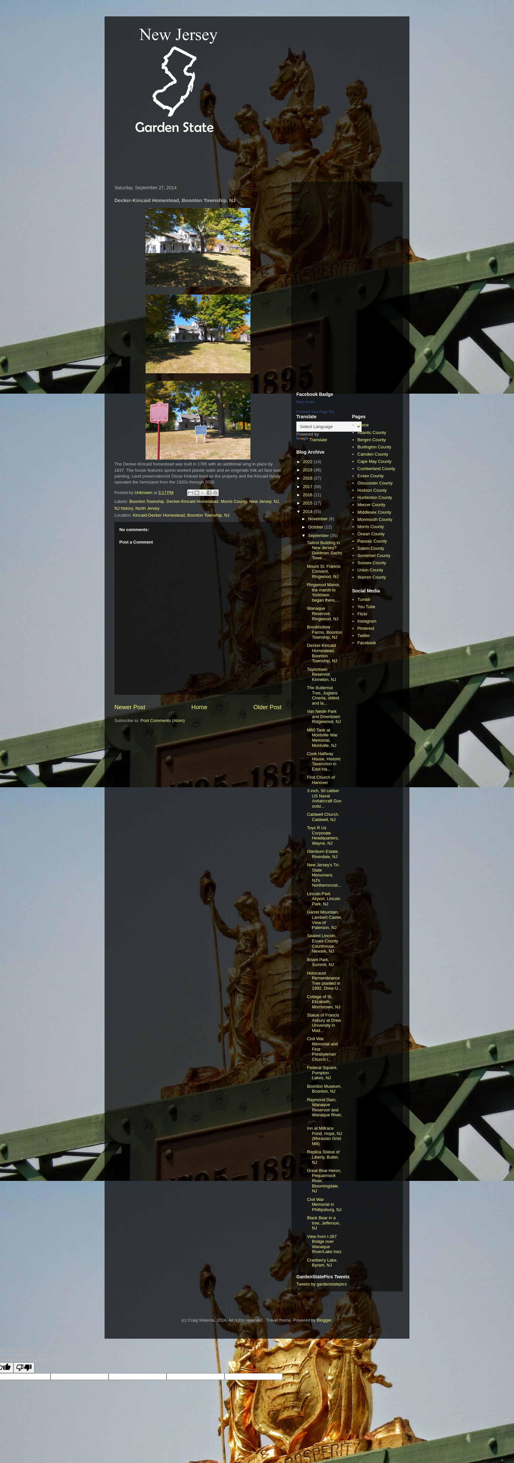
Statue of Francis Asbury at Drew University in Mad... (324, 1023)
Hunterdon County (374, 497)
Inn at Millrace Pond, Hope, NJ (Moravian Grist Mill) (324, 1136)
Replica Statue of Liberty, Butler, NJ (323, 1156)
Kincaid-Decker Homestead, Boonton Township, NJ (181, 515)
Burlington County (374, 446)
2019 (308, 469)
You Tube (366, 606)
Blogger (324, 1320)
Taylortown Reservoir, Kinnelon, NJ (321, 674)
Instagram (366, 621)
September (319, 535)
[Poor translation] (23, 1367)
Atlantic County (371, 432)
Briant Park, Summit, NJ (320, 962)
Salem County (370, 548)
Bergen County (371, 439)
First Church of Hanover (321, 780)
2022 (308, 461)
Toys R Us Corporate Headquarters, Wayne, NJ (323, 835)
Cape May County (374, 461)
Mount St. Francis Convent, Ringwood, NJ (323, 571)
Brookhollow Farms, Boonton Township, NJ (324, 632)
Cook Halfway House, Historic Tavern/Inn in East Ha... (324, 761)
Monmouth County (374, 519)
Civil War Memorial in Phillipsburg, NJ (324, 1204)
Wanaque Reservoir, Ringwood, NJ (322, 613)
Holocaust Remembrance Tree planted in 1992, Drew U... (324, 981)
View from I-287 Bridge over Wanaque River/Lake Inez (324, 1244)
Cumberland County (376, 468)
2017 (308, 486)
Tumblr (363, 599)
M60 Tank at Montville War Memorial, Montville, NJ (322, 738)
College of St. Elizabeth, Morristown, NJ (323, 1001)
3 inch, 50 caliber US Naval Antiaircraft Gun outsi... (324, 798)
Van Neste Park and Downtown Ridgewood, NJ (324, 716)
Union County (370, 569)
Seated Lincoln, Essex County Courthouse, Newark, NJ (322, 943)
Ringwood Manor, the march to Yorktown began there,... (323, 592)
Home (199, 707)
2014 (308, 511)
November (318, 518)
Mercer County (371, 504)
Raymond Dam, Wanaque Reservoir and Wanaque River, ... (324, 1110)
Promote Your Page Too (315, 412)
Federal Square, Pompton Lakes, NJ (322, 1072)
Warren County (371, 577)
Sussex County (371, 562)
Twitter (363, 635)
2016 (308, 494)
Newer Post (129, 707)
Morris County (234, 501)
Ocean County (371, 533)
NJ (276, 501)
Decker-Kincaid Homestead (192, 501)
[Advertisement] (230, 159)
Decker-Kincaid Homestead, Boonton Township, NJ (322, 653)
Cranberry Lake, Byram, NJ (322, 1263)
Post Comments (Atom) (163, 720)
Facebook (366, 642)
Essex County (370, 475)
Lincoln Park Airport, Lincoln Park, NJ (323, 898)
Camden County (372, 454)
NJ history (123, 508)
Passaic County (372, 541)
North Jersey (147, 508)
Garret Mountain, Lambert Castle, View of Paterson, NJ (324, 920)
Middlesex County (374, 512)
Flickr (362, 613)
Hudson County (372, 490)
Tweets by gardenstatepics (321, 1284)
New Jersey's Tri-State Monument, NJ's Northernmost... (324, 875)
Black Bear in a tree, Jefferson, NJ (323, 1222)
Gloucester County (375, 483)
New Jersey (260, 501)
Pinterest (365, 628)
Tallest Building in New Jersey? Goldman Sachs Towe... (324, 550)
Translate (311, 439)
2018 (308, 478)
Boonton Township (146, 501)
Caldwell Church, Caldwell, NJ (323, 817)
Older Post (267, 707)
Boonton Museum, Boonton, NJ (324, 1089)
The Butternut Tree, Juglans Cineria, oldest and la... (323, 695)
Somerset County (373, 555)
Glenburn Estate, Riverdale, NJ (323, 854)
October (316, 527)
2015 (308, 503)
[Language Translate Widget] (329, 427)
